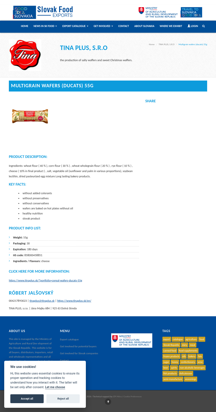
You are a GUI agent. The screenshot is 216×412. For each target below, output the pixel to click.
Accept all (27, 398)
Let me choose (55, 387)
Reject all (63, 398)
